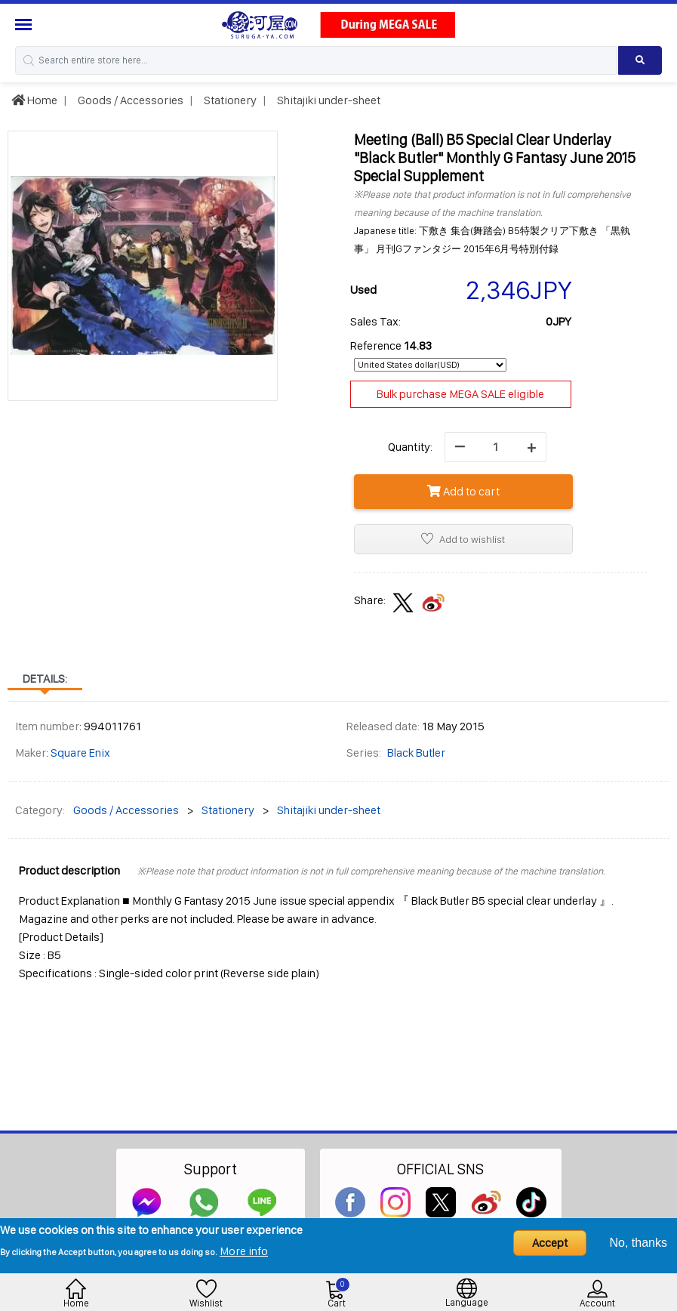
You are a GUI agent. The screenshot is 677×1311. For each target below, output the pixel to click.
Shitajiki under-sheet (327, 100)
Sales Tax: (375, 321)
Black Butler (416, 752)
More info (244, 1251)
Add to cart (463, 491)
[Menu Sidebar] (25, 24)
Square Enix (80, 752)
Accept (550, 1242)
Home (34, 100)
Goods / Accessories (129, 100)
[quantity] (495, 447)
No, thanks (638, 1242)
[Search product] (640, 60)
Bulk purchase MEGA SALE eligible (460, 394)
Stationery (229, 100)
